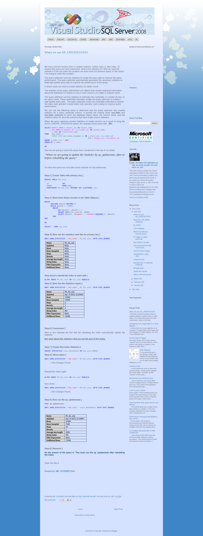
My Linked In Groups (141, 242)
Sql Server (72, 39)
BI (136, 39)
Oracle (83, 39)
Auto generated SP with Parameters (142, 247)
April (136, 212)
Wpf (111, 39)
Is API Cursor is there (137, 390)
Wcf (103, 39)
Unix (130, 39)
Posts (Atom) (90, 515)
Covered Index (138, 259)
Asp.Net (60, 39)
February (137, 282)
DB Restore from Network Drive (141, 378)
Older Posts (118, 509)
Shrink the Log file (140, 271)
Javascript (94, 39)
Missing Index (138, 268)
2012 (134, 209)
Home (50, 39)
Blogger (114, 531)
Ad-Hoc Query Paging (141, 251)
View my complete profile (138, 197)
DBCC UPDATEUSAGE (142, 275)
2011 (134, 289)
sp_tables (137, 225)
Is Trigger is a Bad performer (140, 238)
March (136, 279)
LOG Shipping (138, 228)
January (137, 285)
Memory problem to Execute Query (140, 233)
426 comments (50, 500)
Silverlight (120, 39)
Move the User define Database (141, 221)
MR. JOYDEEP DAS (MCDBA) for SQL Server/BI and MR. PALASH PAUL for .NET (84, 496)
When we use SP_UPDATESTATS (66, 52)
